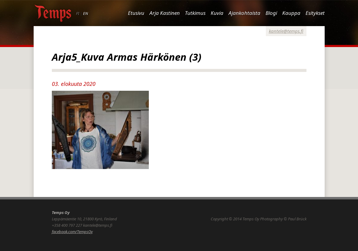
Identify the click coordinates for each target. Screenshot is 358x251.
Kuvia (217, 12)
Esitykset (315, 12)
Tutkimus (195, 12)
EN (85, 13)
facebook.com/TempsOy (72, 231)
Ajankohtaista (244, 12)
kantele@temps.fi (286, 31)
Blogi (271, 12)
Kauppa (291, 12)
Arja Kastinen (164, 12)
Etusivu (136, 12)
